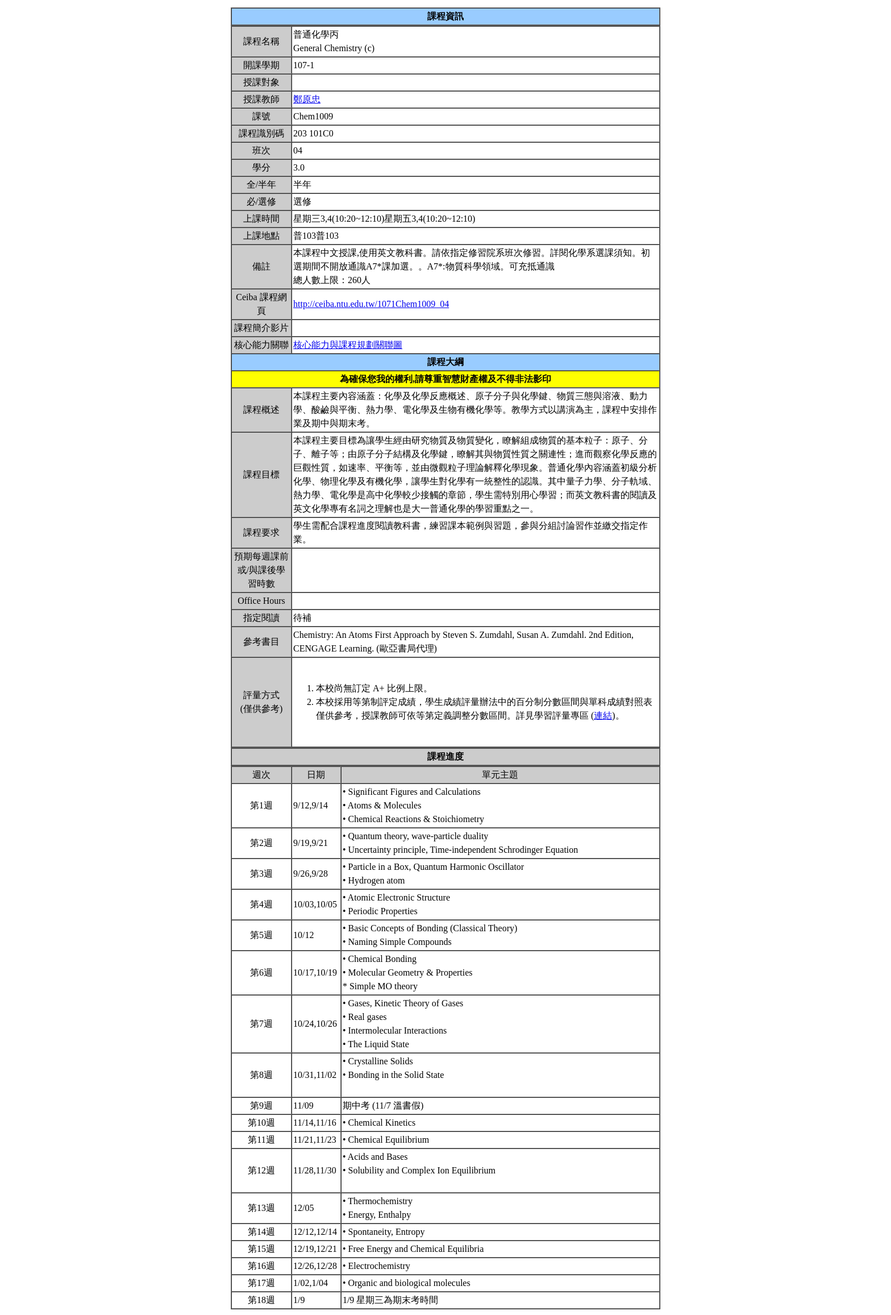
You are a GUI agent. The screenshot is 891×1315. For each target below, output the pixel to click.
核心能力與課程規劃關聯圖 (347, 345)
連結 (603, 715)
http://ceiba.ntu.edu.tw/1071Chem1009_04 (371, 304)
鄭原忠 (306, 99)
